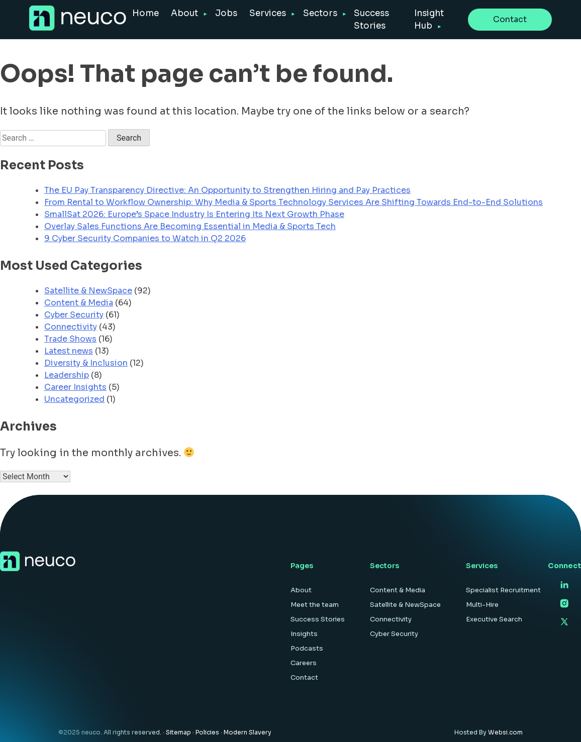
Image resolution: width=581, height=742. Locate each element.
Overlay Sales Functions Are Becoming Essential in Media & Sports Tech (190, 226)
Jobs (226, 13)
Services (267, 13)
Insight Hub (429, 20)
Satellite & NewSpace (88, 290)
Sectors (320, 13)
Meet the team (314, 604)
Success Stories (371, 20)
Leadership (66, 375)
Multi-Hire (482, 604)
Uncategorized (74, 399)
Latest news (68, 351)
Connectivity (70, 327)
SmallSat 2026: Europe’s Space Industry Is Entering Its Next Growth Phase (194, 214)
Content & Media (78, 302)
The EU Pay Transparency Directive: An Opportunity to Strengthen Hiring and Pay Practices (227, 190)
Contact (510, 19)
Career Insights (75, 387)
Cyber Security (74, 314)
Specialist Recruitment (503, 590)
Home (145, 13)
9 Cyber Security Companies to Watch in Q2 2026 (145, 238)
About (184, 13)
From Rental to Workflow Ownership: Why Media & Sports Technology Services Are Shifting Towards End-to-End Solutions (293, 202)
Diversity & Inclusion (86, 363)
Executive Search (494, 619)
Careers (303, 663)
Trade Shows (70, 339)
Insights (304, 633)
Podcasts (306, 648)
